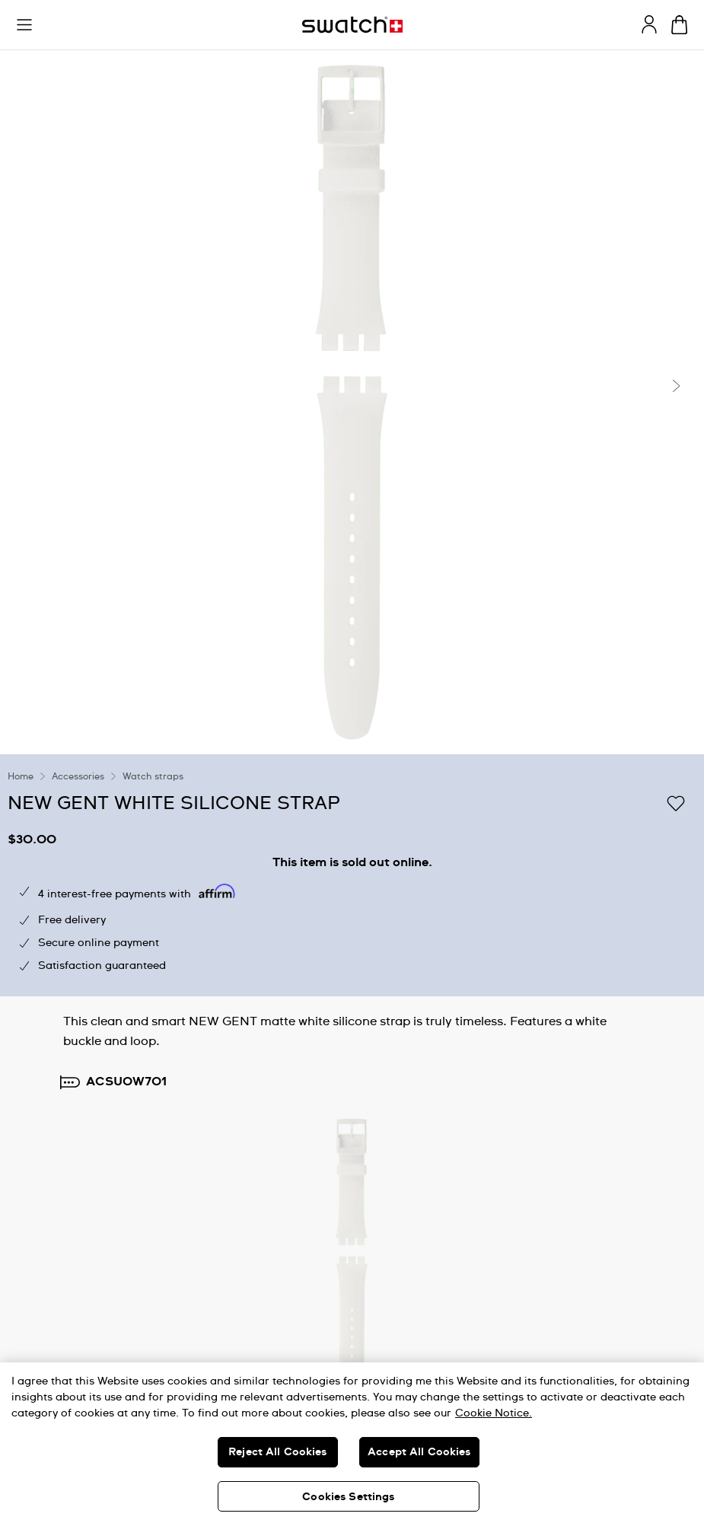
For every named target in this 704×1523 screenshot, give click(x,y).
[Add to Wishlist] (676, 802)
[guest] (649, 24)
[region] (352, 1442)
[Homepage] (352, 24)
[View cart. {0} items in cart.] (679, 24)
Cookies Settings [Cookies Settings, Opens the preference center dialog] (348, 1497)
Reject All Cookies (277, 1452)
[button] (24, 25)
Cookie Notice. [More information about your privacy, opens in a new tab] (493, 1413)
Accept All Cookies (419, 1452)
